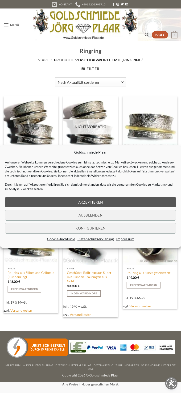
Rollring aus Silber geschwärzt (148, 273)
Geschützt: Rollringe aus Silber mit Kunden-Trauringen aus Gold (89, 277)
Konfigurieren (90, 228)
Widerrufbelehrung (38, 365)
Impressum (125, 238)
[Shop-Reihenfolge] (90, 82)
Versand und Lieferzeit (158, 365)
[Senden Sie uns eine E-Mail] (126, 4)
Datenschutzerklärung (96, 238)
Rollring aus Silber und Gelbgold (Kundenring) (31, 275)
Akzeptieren (90, 202)
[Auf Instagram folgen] (117, 4)
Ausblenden (90, 215)
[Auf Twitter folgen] (122, 4)
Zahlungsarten (127, 365)
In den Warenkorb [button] (24, 289)
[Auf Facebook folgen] (113, 4)
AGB (91, 368)
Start (43, 60)
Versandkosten (21, 310)
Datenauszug (104, 365)
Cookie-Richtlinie (61, 238)
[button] (11, 24)
